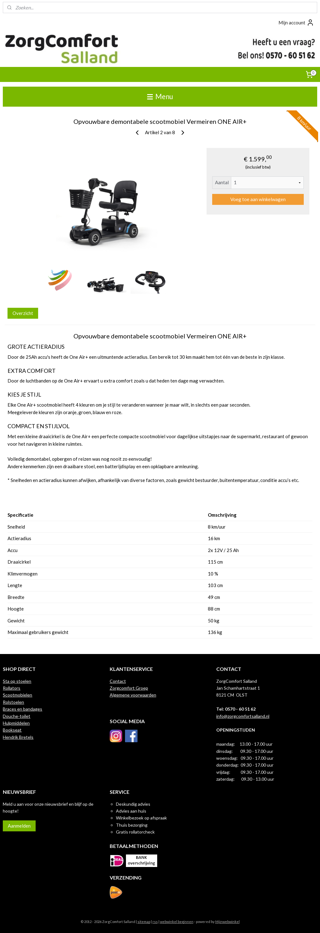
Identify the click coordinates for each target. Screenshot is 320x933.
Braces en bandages (22, 709)
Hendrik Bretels (18, 737)
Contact (118, 681)
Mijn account (296, 22)
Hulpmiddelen (16, 723)
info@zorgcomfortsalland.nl (242, 716)
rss (155, 922)
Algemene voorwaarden (133, 694)
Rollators (11, 688)
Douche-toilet (16, 716)
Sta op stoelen (17, 681)
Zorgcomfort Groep (129, 688)
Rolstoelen (13, 702)
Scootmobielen (17, 694)
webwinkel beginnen (176, 922)
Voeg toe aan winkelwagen (258, 199)
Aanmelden (19, 826)
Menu (160, 96)
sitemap (144, 922)
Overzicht (22, 313)
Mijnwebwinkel (227, 922)
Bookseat (12, 730)
